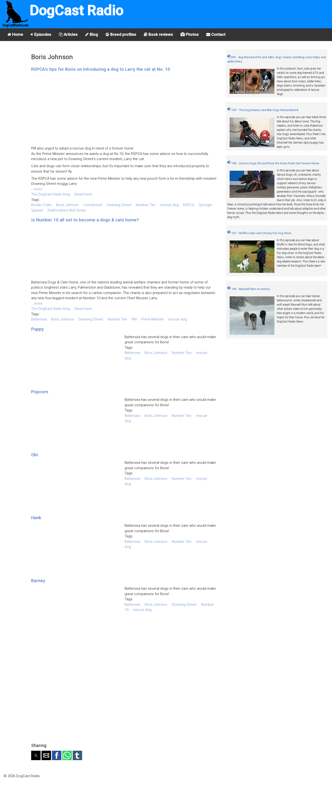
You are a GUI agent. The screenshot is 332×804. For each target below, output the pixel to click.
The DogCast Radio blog (50, 194)
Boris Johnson (67, 205)
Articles (68, 34)
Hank (36, 517)
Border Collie (41, 205)
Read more (83, 194)
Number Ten (145, 205)
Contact (215, 34)
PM (134, 319)
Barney (38, 580)
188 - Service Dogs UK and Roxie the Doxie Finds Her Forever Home (273, 163)
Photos (190, 34)
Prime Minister (152, 319)
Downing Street (119, 205)
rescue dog (169, 205)
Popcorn (39, 391)
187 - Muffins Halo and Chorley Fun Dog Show (259, 233)
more (38, 189)
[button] (36, 755)
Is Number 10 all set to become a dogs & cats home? (85, 220)
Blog (91, 34)
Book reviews (158, 34)
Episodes (41, 34)
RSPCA (188, 205)
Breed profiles (120, 34)
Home (15, 34)
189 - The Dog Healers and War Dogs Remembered (262, 110)
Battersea (39, 319)
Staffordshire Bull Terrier (66, 210)
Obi (34, 454)
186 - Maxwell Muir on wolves (248, 289)
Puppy (37, 329)
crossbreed (92, 205)
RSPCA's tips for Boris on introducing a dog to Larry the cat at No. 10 (100, 69)
